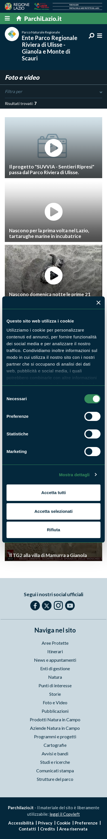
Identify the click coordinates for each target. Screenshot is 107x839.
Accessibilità (21, 822)
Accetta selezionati (53, 511)
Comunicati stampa (55, 770)
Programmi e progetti (55, 736)
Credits (47, 828)
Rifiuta (53, 529)
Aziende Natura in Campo (55, 728)
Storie (55, 694)
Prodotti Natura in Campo (55, 719)
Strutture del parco (55, 779)
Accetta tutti (53, 492)
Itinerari (55, 651)
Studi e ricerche (55, 762)
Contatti (27, 828)
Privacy (45, 822)
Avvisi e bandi (55, 753)
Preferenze (86, 822)
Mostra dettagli (74, 474)
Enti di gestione (55, 668)
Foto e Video (55, 702)
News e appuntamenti (55, 660)
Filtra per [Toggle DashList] (53, 91)
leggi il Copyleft (65, 814)
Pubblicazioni (55, 711)
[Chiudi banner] (98, 303)
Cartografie (55, 745)
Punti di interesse (55, 685)
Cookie (63, 822)
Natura (55, 677)
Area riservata (73, 828)
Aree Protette (55, 643)
